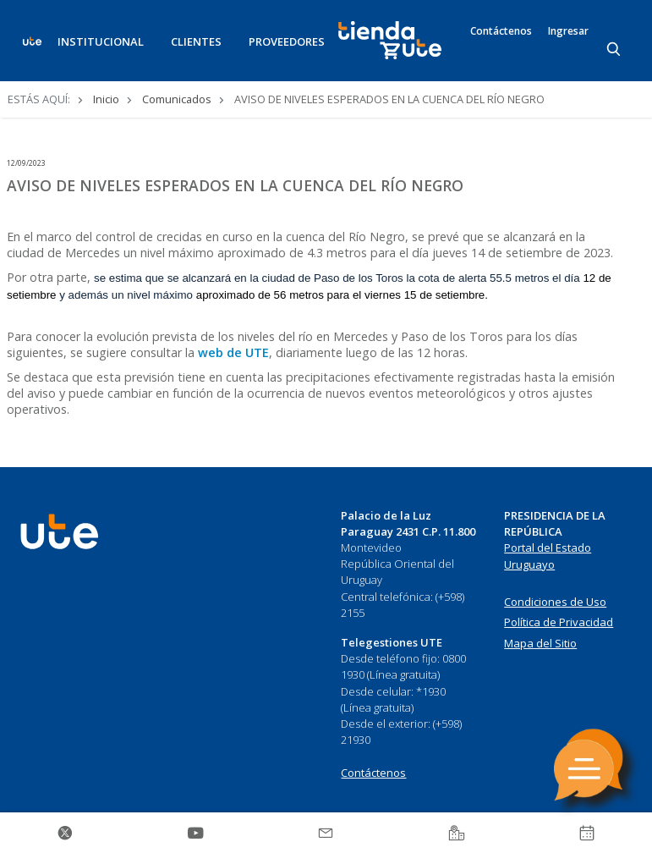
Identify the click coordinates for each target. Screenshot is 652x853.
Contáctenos (501, 31)
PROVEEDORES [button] (287, 41)
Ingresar (568, 31)
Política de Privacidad (558, 622)
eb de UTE (238, 352)
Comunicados (176, 99)
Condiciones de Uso (555, 601)
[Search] (614, 50)
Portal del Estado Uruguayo (547, 556)
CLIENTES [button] (196, 41)
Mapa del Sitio (540, 643)
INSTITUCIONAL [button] (101, 41)
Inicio (106, 99)
